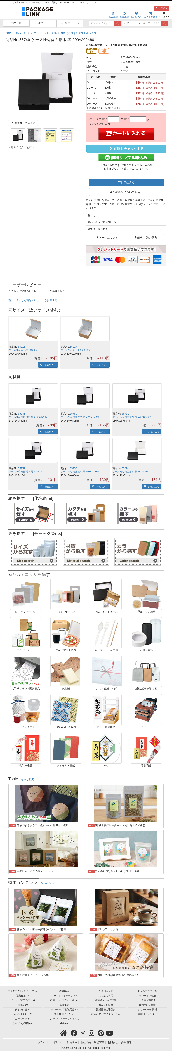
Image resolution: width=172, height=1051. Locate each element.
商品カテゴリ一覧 (147, 991)
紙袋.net (64, 1023)
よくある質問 (106, 995)
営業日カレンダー (147, 1014)
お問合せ (113, 1042)
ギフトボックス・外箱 (44, 33)
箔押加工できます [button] (23, 123)
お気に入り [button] (128, 182)
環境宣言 (99, 1042)
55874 (125, 468)
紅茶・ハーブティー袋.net (64, 1000)
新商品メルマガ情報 (106, 1000)
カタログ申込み (147, 1000)
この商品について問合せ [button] (127, 191)
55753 (73, 468)
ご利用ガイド (106, 991)
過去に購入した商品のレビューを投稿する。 (34, 300)
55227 (73, 346)
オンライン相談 (147, 995)
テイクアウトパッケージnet (22, 991)
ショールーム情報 (147, 1009)
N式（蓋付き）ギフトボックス (78, 33)
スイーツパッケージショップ (64, 1019)
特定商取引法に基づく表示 (105, 1014)
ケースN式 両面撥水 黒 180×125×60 (131, 417)
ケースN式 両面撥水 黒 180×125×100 (28, 471)
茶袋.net (64, 1005)
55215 (21, 346)
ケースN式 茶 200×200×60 (23, 350)
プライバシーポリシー (51, 1042)
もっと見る (27, 779)
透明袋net (64, 991)
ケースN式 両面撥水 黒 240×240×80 (80, 417)
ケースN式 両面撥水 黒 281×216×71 (131, 471)
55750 (73, 413)
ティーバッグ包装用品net (64, 1009)
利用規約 (72, 1042)
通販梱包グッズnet (64, 1014)
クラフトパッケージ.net (64, 995)
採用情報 (126, 1042)
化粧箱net (22, 1005)
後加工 (43, 23)
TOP (8, 33)
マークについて (108, 237)
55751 (125, 413)
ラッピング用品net (23, 1023)
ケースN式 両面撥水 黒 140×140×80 (28, 417)
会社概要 (86, 1042)
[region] (86, 33)
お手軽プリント (69, 23)
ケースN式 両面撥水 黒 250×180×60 (80, 471)
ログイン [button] (161, 8)
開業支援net (22, 995)
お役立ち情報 (106, 1005)
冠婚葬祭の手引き (105, 1009)
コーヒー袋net (22, 1019)
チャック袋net (22, 1009)
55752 (21, 468)
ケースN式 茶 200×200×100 (75, 350)
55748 (21, 413)
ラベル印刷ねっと (22, 1014)
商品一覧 (16, 23)
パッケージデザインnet (22, 1000)
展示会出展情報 (147, 1005)
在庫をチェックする (126, 149)
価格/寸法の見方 (147, 237)
